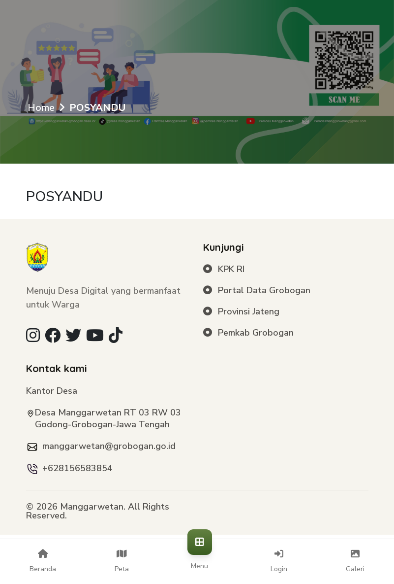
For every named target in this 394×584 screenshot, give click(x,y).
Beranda (43, 561)
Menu (199, 560)
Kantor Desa (51, 391)
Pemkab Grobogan (248, 333)
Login (279, 561)
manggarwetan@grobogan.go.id (109, 446)
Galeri (355, 561)
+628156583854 (77, 468)
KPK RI (224, 269)
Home (41, 107)
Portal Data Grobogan (257, 290)
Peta (122, 561)
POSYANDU (97, 107)
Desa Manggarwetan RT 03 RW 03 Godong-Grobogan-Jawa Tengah (108, 418)
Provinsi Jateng (241, 312)
